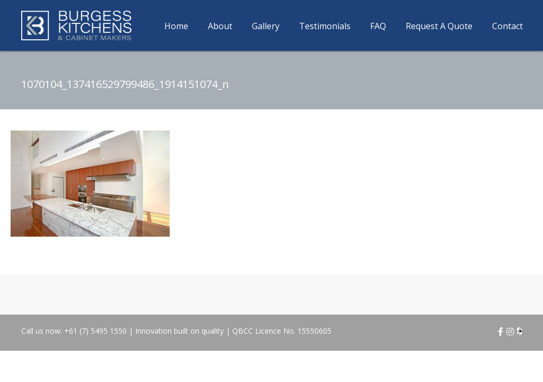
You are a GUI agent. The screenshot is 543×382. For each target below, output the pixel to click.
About (220, 26)
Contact (507, 26)
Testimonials (325, 26)
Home (176, 26)
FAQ (378, 26)
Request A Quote (439, 26)
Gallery (265, 26)
